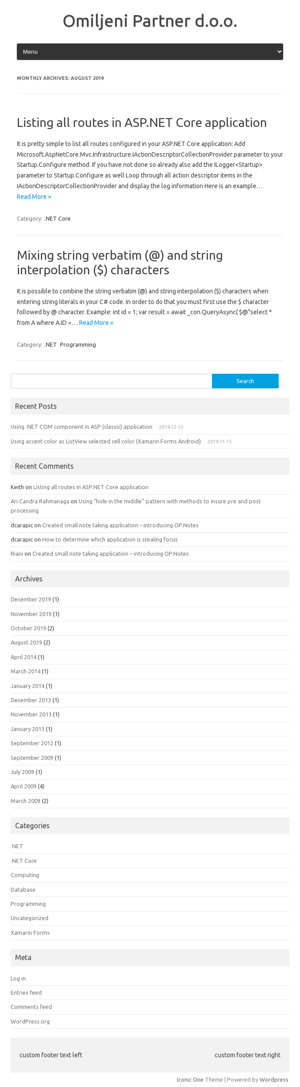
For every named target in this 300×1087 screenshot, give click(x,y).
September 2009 (32, 758)
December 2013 (31, 700)
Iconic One (190, 1079)
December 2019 (31, 599)
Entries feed (26, 992)
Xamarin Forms (30, 932)
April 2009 (23, 786)
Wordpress (274, 1079)
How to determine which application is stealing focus (110, 539)
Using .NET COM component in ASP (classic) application (81, 426)
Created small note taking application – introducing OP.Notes (120, 525)
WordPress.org (30, 1021)
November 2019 (31, 614)
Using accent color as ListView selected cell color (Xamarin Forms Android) (106, 441)
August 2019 (26, 642)
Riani (17, 553)
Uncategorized (29, 918)
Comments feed (31, 1007)
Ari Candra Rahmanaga (40, 501)
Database (23, 889)
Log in (18, 978)
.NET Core (57, 218)
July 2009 (22, 772)
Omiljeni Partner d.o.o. (150, 20)
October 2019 (28, 628)
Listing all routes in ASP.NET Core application (142, 122)
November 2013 (31, 714)
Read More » (34, 196)
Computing (25, 875)
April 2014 (23, 657)
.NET (50, 344)
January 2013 (27, 729)
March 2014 (25, 671)
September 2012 (32, 743)
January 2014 (27, 686)
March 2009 (25, 801)
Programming (78, 344)
